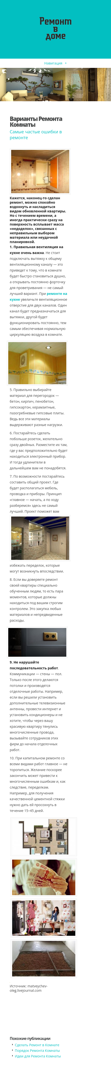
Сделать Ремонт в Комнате (37, 1045)
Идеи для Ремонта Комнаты (38, 1056)
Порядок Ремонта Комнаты (37, 1050)
